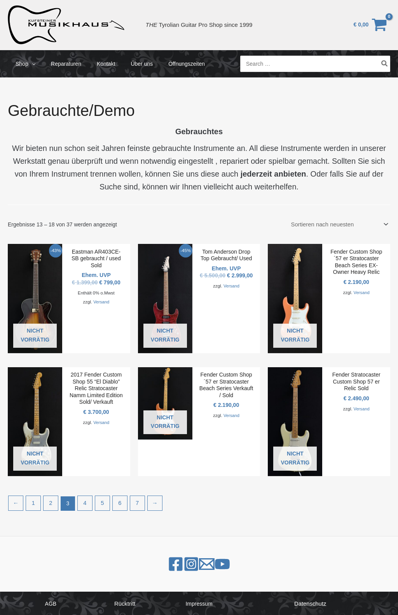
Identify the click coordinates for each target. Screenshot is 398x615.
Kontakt (94, 64)
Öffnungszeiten (165, 64)
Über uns (125, 64)
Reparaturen (59, 64)
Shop (23, 63)
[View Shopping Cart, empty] (370, 25)
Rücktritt (125, 602)
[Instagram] (183, 563)
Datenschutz (310, 602)
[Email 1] (214, 563)
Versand (101, 301)
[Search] (385, 63)
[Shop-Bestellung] (342, 224)
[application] (29, 63)
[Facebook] (152, 563)
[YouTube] (245, 563)
